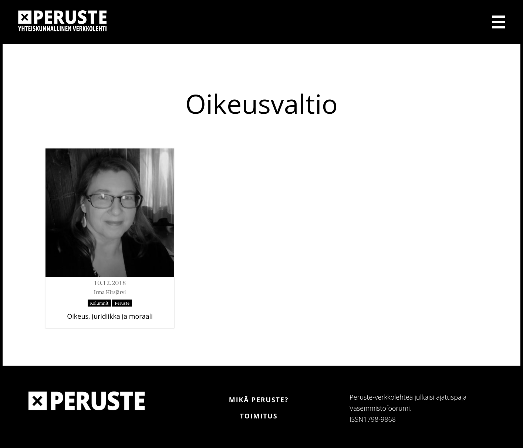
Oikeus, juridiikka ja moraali (109, 316)
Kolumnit (99, 303)
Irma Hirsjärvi (110, 291)
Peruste (122, 303)
